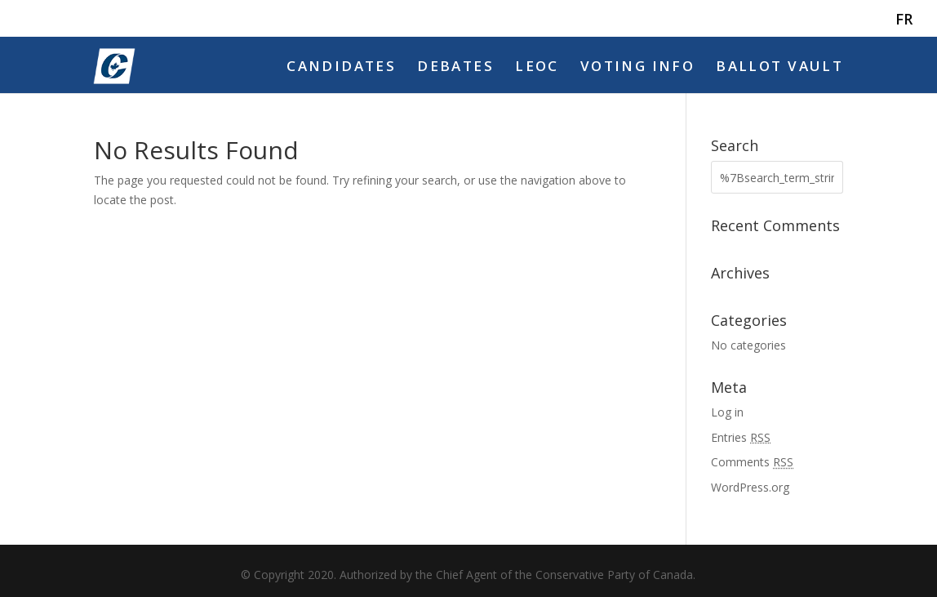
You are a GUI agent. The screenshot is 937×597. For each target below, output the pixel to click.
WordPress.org (750, 487)
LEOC (537, 67)
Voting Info (637, 67)
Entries (740, 437)
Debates (455, 67)
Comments (752, 462)
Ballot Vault (779, 67)
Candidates (341, 67)
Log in (727, 412)
